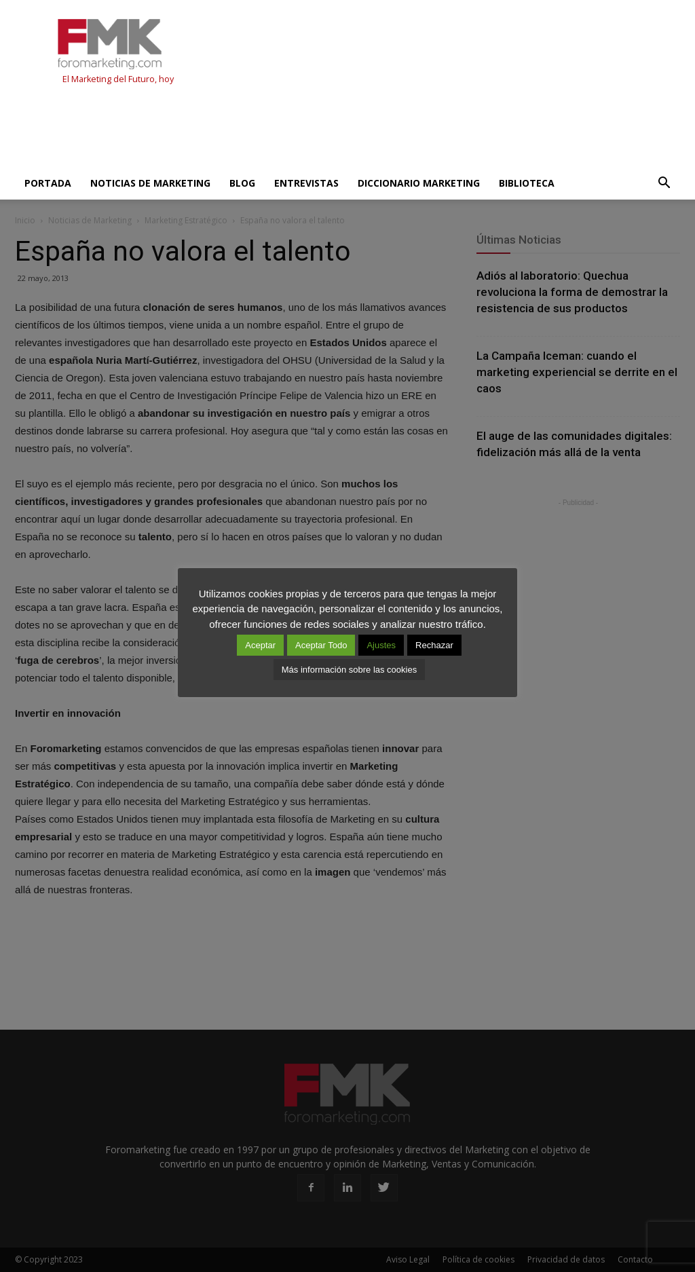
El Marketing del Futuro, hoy (118, 79)
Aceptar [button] (260, 645)
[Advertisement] (262, 130)
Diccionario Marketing (419, 182)
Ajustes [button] (381, 645)
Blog (242, 182)
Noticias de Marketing (150, 182)
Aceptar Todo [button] (321, 645)
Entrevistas (306, 182)
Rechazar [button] (434, 645)
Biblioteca (527, 182)
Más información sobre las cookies (349, 670)
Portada (47, 182)
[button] (663, 183)
